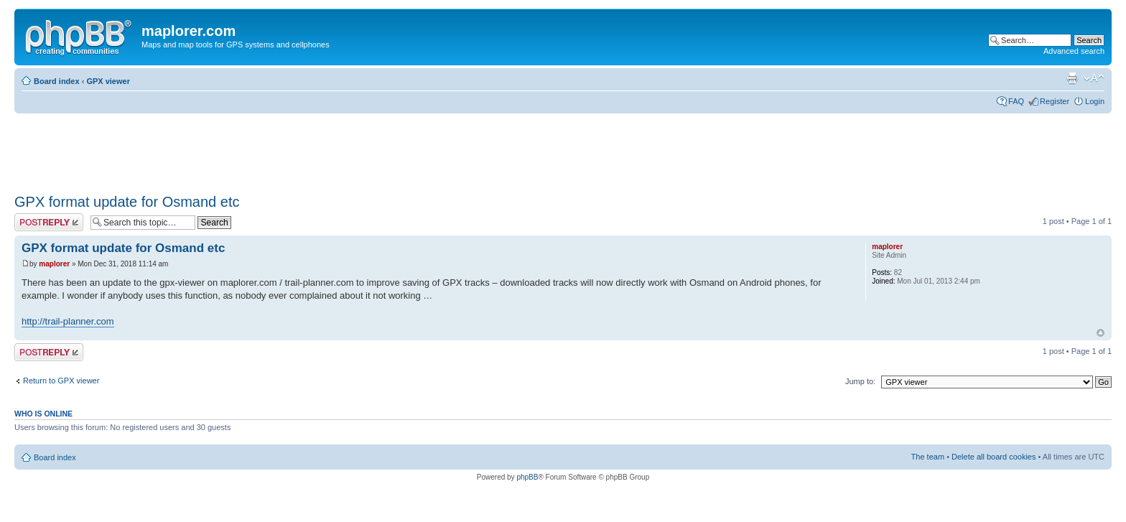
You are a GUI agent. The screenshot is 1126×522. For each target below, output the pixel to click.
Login (1094, 101)
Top (1100, 333)
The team (927, 456)
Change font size (1094, 78)
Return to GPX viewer (61, 380)
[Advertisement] (275, 148)
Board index (57, 81)
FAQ (1016, 101)
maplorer (54, 264)
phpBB (527, 477)
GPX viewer (108, 81)
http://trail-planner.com (68, 321)
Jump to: (860, 381)
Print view (1072, 78)
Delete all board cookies (993, 456)
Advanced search (1073, 51)
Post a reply (48, 222)
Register (1054, 101)
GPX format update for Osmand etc (126, 202)
